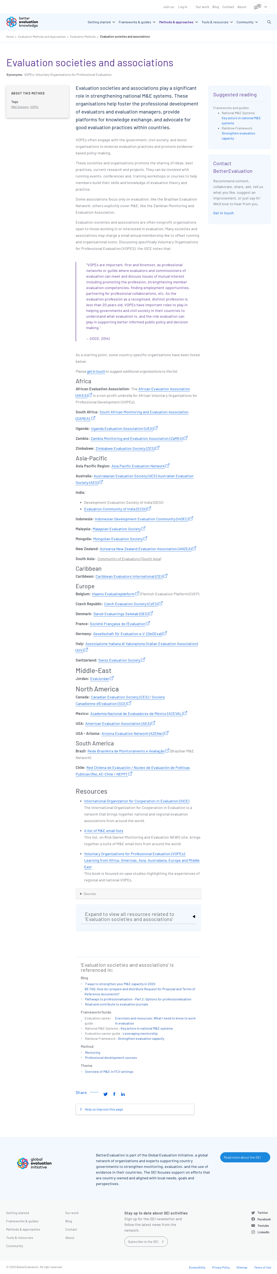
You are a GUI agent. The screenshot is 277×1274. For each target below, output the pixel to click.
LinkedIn (263, 1232)
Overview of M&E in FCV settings (109, 1071)
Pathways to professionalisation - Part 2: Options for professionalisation (138, 999)
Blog (215, 7)
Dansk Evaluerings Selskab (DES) (120, 613)
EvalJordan (99, 678)
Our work (202, 7)
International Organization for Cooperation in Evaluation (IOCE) (136, 801)
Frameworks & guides (22, 1221)
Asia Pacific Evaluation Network (138, 466)
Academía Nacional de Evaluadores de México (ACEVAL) (136, 713)
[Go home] (25, 22)
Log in (182, 7)
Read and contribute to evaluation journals (116, 1004)
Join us (168, 7)
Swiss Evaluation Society (119, 660)
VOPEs (34, 107)
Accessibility (197, 1267)
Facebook (264, 1219)
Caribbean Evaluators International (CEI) (129, 576)
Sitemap (242, 1267)
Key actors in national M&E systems (147, 1028)
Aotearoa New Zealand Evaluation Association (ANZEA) (146, 548)
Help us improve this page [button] (103, 1109)
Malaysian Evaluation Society (117, 528)
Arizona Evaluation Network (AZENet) (133, 733)
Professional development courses (111, 1057)
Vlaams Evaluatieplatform (113, 593)
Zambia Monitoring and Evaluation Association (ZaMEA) (137, 438)
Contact (228, 7)
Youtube (263, 1225)
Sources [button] (90, 894)
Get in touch (223, 212)
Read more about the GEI (242, 1157)
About (241, 7)
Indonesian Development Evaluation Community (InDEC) (142, 519)
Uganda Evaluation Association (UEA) (122, 428)
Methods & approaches (23, 1229)
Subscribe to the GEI (143, 1241)
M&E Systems (20, 107)
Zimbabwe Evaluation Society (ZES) (125, 448)
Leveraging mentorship (140, 1033)
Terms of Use (262, 1267)
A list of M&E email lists (103, 830)
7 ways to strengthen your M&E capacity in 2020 (120, 984)
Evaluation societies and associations (125, 36)
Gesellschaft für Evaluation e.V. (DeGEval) (127, 633)
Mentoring (92, 1052)
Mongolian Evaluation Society (118, 538)
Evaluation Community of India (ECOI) (115, 509)
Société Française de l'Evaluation (117, 623)
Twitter (263, 1212)
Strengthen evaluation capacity (141, 1038)
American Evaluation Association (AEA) (118, 723)
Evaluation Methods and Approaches (42, 36)
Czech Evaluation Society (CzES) (131, 603)
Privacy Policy (221, 1267)
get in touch (96, 371)
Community (14, 1246)
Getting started (17, 1213)
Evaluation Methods (83, 36)
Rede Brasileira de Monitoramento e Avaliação (126, 751)
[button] (269, 22)
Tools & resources (19, 1237)
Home (10, 36)
